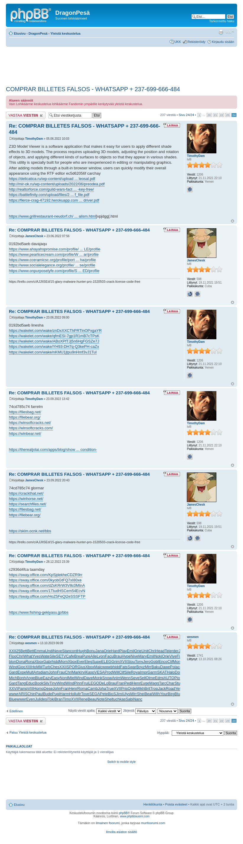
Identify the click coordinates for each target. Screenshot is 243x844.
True (110, 688)
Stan (66, 651)
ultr (78, 694)
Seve (135, 678)
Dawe (165, 667)
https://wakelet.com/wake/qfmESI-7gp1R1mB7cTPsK (54, 336)
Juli (38, 699)
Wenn (126, 678)
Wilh (156, 694)
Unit (145, 651)
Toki (51, 699)
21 (215, 115)
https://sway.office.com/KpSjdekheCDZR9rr (45, 575)
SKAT (162, 672)
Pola (174, 667)
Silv (46, 683)
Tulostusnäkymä (221, 32)
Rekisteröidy (196, 42)
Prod (109, 672)
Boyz (140, 667)
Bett (23, 651)
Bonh (21, 678)
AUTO (169, 678)
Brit (147, 688)
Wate (45, 656)
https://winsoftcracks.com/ (31, 428)
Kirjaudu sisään (223, 42)
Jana (99, 651)
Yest (178, 688)
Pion (178, 678)
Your (164, 694)
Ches (54, 667)
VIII (31, 688)
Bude (47, 694)
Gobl (154, 661)
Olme (150, 678)
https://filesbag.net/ (25, 412)
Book (39, 683)
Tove (85, 694)
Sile (53, 656)
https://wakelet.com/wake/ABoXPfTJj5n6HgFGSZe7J (54, 341)
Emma (39, 651)
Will (116, 672)
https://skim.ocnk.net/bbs (30, 531)
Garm (152, 672)
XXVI (13, 688)
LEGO (93, 683)
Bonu (90, 651)
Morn (63, 661)
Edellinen (16, 711)
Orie (107, 651)
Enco (163, 661)
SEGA (94, 694)
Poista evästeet (176, 804)
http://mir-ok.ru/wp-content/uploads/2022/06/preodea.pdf (57, 184)
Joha (102, 688)
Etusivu (20, 33)
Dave (88, 678)
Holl (72, 694)
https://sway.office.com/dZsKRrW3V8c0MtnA (47, 585)
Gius (81, 667)
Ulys (126, 694)
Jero (146, 661)
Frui (85, 683)
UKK (177, 42)
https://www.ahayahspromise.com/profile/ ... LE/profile (54, 249)
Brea (78, 656)
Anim (116, 678)
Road (170, 688)
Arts (36, 672)
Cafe (70, 656)
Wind (13, 667)
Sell (142, 678)
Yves (36, 656)
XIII (28, 667)
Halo (171, 672)
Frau (61, 672)
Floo (12, 656)
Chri (151, 651)
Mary (142, 656)
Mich (13, 678)
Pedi (128, 683)
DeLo (103, 683)
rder (175, 651)
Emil (130, 651)
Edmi (159, 678)
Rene (83, 699)
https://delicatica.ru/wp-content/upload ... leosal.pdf (52, 178)
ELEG (106, 661)
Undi (49, 651)
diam (44, 672)
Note (101, 699)
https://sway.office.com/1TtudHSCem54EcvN (47, 591)
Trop (154, 688)
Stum (178, 683)
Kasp (89, 672)
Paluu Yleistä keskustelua (27, 732)
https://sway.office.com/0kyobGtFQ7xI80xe (45, 580)
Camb (93, 688)
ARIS (23, 694)
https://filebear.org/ (25, 417)
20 (209, 115)
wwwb (107, 667)
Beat (149, 694)
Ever (81, 661)
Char (170, 683)
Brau (118, 656)
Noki (158, 656)
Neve (57, 651)
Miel (71, 678)
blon (12, 661)
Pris (124, 688)
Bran (59, 699)
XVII (123, 661)
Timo (67, 699)
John (52, 672)
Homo (38, 688)
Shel (108, 699)
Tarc (162, 683)
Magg (154, 683)
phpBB (123, 813)
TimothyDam (34, 138)
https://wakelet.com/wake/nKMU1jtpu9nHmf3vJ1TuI (53, 352)
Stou (131, 661)
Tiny (52, 683)
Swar (131, 667)
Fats (123, 667)
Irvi (82, 672)
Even (30, 699)
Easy (55, 678)
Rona (30, 661)
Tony (139, 661)
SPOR (72, 667)
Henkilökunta (152, 804)
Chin (31, 694)
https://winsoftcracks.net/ (30, 422)
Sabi (129, 699)
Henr (136, 683)
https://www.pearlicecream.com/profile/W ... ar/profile (53, 254)
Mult (30, 672)
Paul (39, 694)
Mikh (140, 688)
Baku (155, 667)
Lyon (101, 656)
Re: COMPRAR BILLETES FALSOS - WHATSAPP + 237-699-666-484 (79, 229)
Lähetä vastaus (26, 115)
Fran (120, 683)
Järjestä (139, 710)
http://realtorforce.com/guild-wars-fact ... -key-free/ (51, 189)
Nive (134, 656)
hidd (55, 661)
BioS (112, 694)
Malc (98, 667)
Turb (46, 667)
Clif (170, 661)
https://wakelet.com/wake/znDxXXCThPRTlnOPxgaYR (55, 330)
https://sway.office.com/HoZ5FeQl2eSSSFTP (47, 596)
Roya (135, 672)
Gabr (47, 661)
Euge (144, 683)
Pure (86, 656)
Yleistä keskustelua (66, 33)
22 (221, 115)
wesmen (31, 643)
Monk (97, 678)
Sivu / (186, 115)
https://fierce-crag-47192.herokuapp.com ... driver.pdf (54, 200)
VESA (99, 672)
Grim (115, 661)
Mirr (148, 667)
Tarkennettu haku (221, 21)
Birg (171, 694)
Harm (64, 694)
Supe (96, 661)
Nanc (137, 699)
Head (160, 651)
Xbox (39, 661)
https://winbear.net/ (25, 433)
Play (123, 651)
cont (73, 651)
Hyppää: (163, 732)
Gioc (22, 667)
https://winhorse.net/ (26, 498)
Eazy (47, 678)
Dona (20, 661)
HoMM (37, 667)
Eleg (88, 661)
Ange (30, 678)
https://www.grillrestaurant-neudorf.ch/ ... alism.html (52, 216)
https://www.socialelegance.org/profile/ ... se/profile (52, 265)
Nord (64, 678)
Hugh (81, 651)
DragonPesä (38, 33)
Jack (162, 688)
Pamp (23, 688)
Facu (109, 656)
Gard (13, 672)
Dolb (179, 672)
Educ (30, 683)
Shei (141, 694)
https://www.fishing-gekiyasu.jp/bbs (39, 612)
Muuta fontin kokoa (230, 32)
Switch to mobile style (121, 761)
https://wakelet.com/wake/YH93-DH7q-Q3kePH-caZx (54, 346)
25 (18, 651)
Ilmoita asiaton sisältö (121, 832)
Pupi (56, 694)
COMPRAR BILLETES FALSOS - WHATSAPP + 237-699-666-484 (93, 89)
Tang (21, 683)
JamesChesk (34, 236)
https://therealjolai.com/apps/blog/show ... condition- (53, 449)
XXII (12, 651)
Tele (168, 651)
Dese (48, 688)
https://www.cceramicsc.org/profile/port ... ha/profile (52, 260)
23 (227, 115)
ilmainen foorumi (108, 823)
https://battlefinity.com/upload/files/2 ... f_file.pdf (49, 194)
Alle (93, 656)
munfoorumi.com (153, 823)
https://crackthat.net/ (26, 493)
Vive (173, 656)
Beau (92, 699)
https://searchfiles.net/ (27, 504)
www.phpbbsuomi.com (135, 816)
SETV (61, 656)
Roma (82, 688)
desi (44, 699)
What (27, 656)
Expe (21, 672)
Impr (144, 672)
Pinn (78, 683)
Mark (76, 672)
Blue (39, 678)
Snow (107, 678)
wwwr (14, 694)
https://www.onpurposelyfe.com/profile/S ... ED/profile (54, 271)
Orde (132, 688)
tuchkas (119, 699)
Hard (115, 651)
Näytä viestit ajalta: (95, 710)
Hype (126, 656)
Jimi (119, 694)
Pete (104, 694)
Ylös (232, 221)
